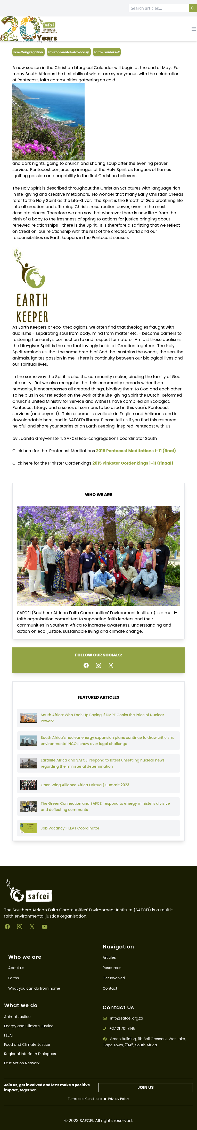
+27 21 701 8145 (119, 1028)
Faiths (13, 978)
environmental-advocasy (69, 52)
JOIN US (145, 1087)
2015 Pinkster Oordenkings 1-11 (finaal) (132, 463)
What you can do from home (34, 988)
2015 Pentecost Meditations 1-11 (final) (136, 451)
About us (16, 967)
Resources (112, 967)
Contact (110, 988)
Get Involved (114, 978)
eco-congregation (28, 52)
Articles (109, 957)
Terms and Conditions (85, 1099)
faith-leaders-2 (107, 52)
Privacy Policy (118, 1099)
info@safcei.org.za (123, 1018)
